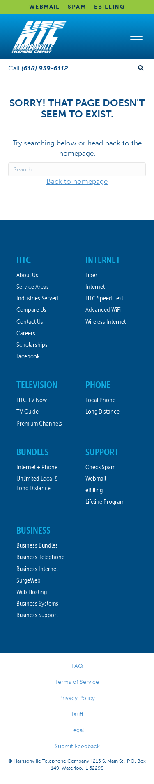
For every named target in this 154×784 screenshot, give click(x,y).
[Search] (77, 169)
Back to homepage (77, 181)
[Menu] (136, 37)
